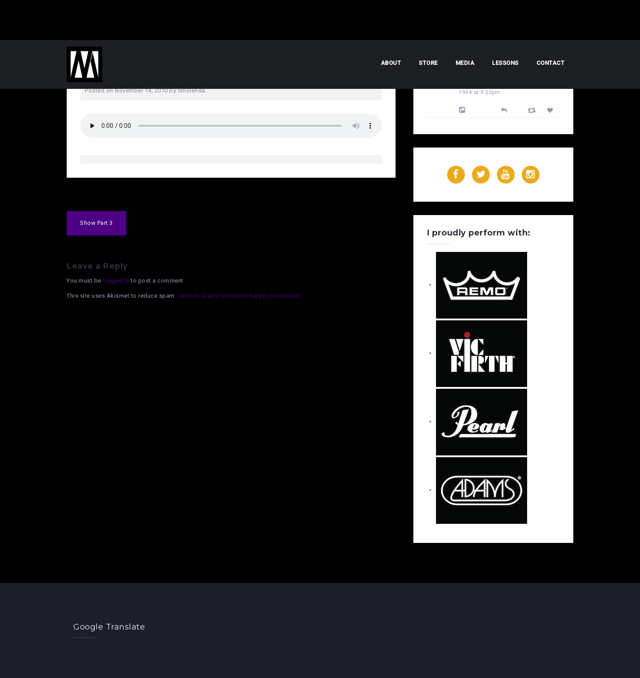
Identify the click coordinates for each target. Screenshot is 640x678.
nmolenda (191, 90)
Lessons (505, 63)
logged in (116, 280)
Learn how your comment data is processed (239, 295)
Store (428, 63)
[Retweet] (533, 110)
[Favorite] (551, 110)
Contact (550, 63)
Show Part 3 (96, 222)
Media (465, 63)
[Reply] (504, 109)
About (391, 63)
